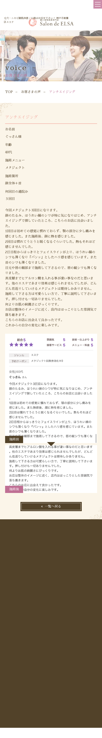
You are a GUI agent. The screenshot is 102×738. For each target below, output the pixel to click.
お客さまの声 (31, 92)
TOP (9, 92)
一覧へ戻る (53, 506)
